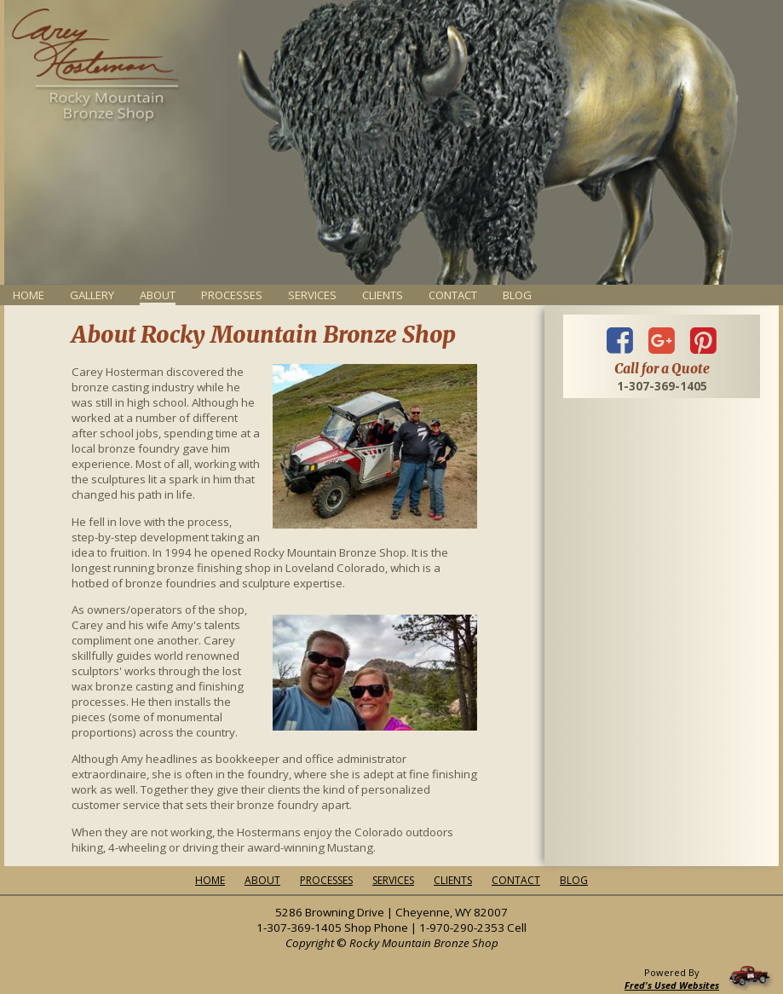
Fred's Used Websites (672, 985)
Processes (231, 295)
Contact (453, 295)
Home (28, 295)
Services (312, 295)
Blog (517, 295)
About (262, 880)
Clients (382, 295)
